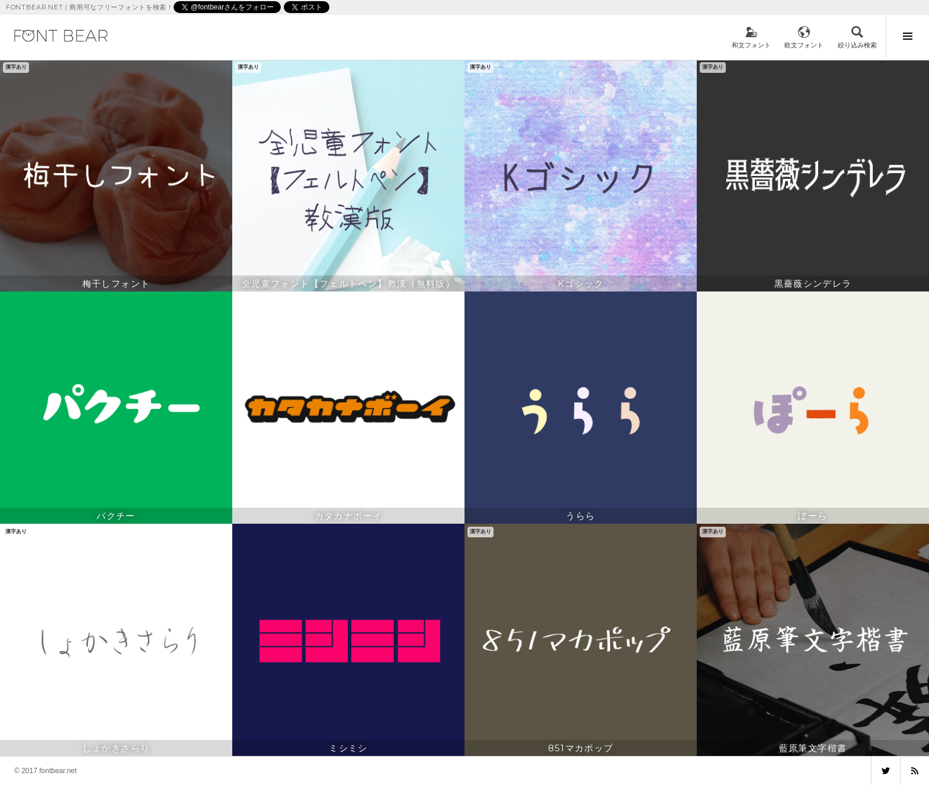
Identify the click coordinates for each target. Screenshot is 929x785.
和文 (751, 37)
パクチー (116, 515)
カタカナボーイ (349, 515)
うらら (580, 515)
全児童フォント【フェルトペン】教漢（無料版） (348, 283)
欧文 (804, 37)
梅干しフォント (116, 283)
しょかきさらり (116, 748)
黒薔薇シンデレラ (813, 283)
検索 (857, 37)
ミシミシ (348, 748)
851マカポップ (581, 748)
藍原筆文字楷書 (813, 748)
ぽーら (812, 515)
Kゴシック (581, 283)
